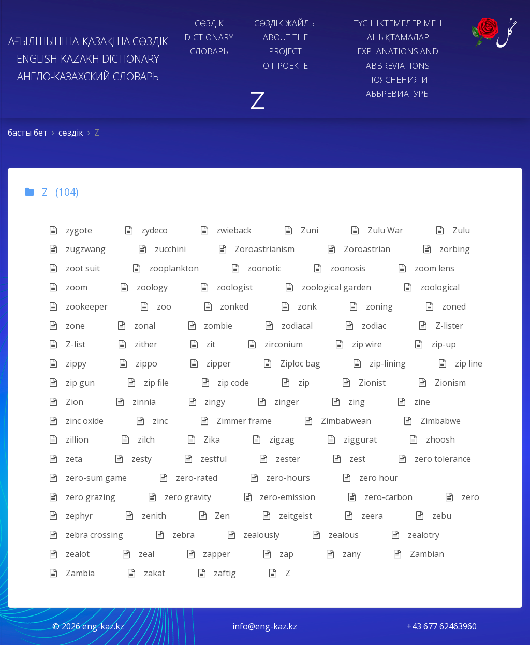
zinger (278, 401)
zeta (66, 458)
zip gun (72, 382)
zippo (138, 363)
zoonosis (339, 268)
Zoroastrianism (257, 249)
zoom (68, 287)
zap (278, 554)
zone (67, 325)
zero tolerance (435, 458)
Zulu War (377, 230)
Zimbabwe (432, 421)
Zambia (72, 573)
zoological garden (328, 287)
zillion (69, 439)
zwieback (226, 230)
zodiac (366, 325)
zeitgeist (287, 515)
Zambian (419, 554)
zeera (364, 515)
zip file (148, 382)
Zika (204, 439)
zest (349, 458)
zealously (254, 534)
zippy (68, 363)
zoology (144, 287)
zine (414, 401)
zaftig (217, 573)
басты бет (28, 132)
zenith (146, 515)
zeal (138, 554)
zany (344, 554)
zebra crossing (86, 534)
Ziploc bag (292, 363)
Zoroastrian (359, 249)
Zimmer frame (236, 421)
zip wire (359, 344)
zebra (175, 534)
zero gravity (180, 497)
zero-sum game (88, 477)
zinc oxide (77, 421)
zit (203, 344)
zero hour (370, 477)
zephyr (71, 515)
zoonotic (257, 268)
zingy (207, 401)
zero (462, 497)
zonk (299, 306)
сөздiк (70, 132)
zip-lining (380, 363)
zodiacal (289, 325)
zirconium (275, 344)
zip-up (435, 344)
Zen (214, 515)
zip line (460, 363)
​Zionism (442, 382)
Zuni (301, 230)
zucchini (162, 249)
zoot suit (75, 268)
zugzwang (78, 249)
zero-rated (188, 477)
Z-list (67, 344)
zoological (432, 287)
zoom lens (426, 268)
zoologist (227, 287)
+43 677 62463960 (442, 626)
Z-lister (441, 325)
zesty (133, 458)
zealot (70, 554)
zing (348, 401)
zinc (152, 421)
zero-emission (280, 497)
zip (296, 382)
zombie (210, 325)
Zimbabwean (338, 421)
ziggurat (352, 439)
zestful (206, 458)
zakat (146, 573)
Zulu (453, 230)
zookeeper (79, 306)
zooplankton (166, 268)
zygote (71, 230)
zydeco (146, 230)
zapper (209, 554)
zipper (210, 363)
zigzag (274, 439)
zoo (156, 306)
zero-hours (281, 477)
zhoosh (432, 439)
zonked (226, 306)
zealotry (415, 534)
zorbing (446, 249)
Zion (66, 401)
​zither (138, 344)
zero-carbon (380, 497)
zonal (136, 325)
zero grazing (82, 497)
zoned (446, 306)
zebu (433, 515)
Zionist (364, 382)
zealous (336, 534)
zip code (225, 382)
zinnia (136, 401)
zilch (138, 439)
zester (280, 458)
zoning (371, 306)
